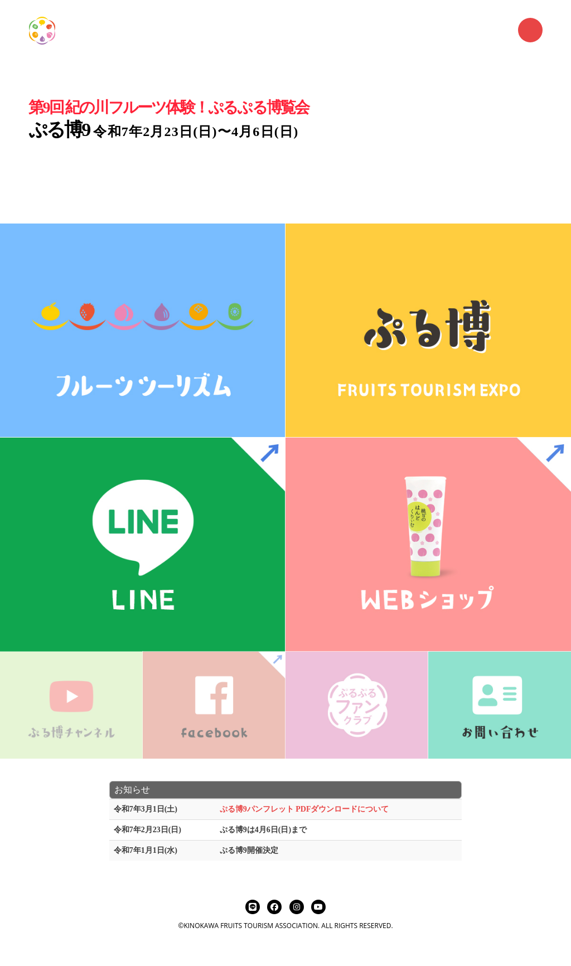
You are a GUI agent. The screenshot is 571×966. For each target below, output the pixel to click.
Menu (530, 30)
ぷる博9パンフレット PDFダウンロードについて (304, 809)
